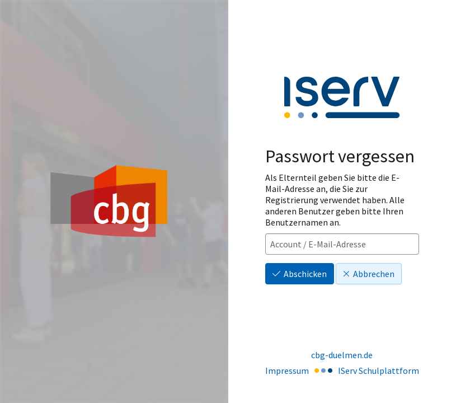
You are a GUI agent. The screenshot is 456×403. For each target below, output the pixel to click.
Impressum (287, 370)
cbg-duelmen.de (342, 354)
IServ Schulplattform (378, 370)
